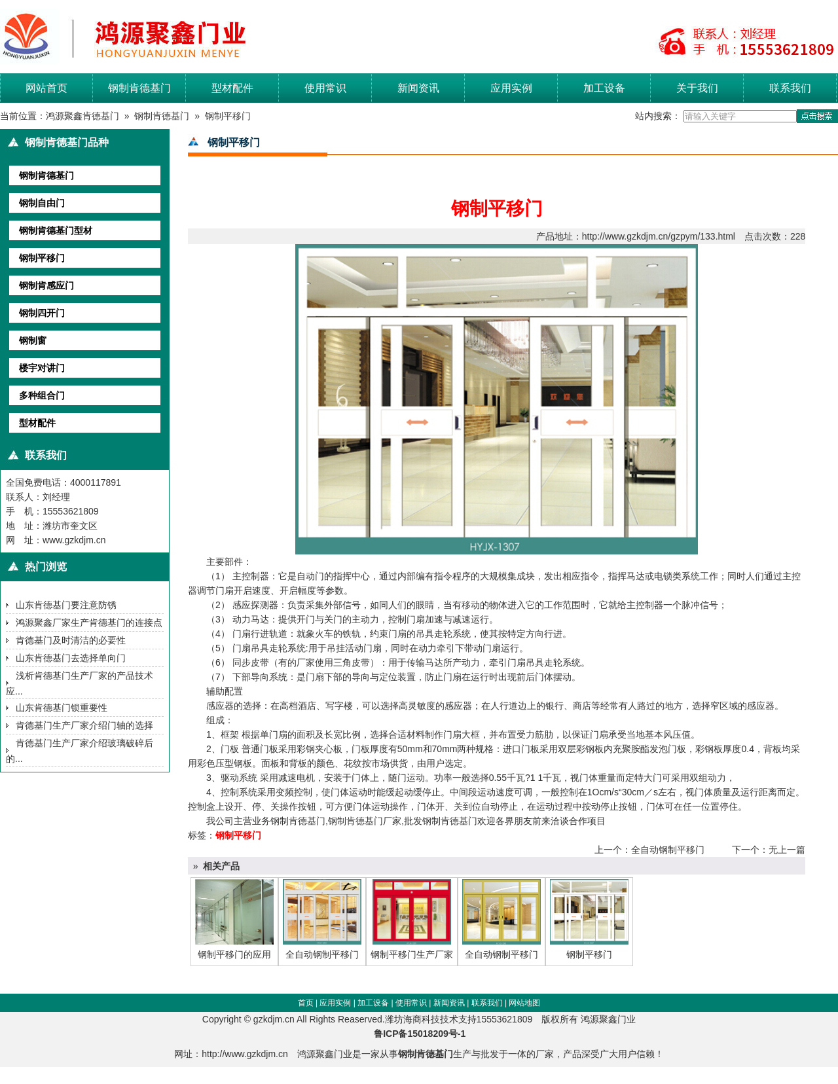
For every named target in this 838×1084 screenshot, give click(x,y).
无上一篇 (787, 849)
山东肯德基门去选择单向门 (71, 658)
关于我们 (697, 88)
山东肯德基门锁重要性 (61, 707)
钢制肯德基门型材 (55, 230)
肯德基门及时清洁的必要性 (71, 640)
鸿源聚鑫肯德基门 (82, 116)
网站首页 (46, 88)
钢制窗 (32, 340)
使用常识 (325, 88)
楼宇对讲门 (42, 368)
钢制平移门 (228, 116)
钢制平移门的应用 (234, 954)
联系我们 (790, 88)
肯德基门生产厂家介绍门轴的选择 (84, 725)
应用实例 (511, 88)
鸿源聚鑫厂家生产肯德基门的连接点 (89, 622)
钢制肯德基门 (139, 88)
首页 (306, 1002)
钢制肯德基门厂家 (364, 821)
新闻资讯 (418, 88)
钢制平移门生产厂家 (412, 954)
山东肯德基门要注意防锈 (66, 605)
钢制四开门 (42, 313)
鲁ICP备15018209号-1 (423, 1033)
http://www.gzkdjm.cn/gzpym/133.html (658, 236)
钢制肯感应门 (46, 285)
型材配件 (232, 88)
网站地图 (524, 1002)
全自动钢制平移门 (667, 849)
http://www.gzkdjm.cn (245, 1054)
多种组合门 (42, 395)
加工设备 (604, 88)
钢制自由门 (42, 203)
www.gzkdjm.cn (74, 540)
